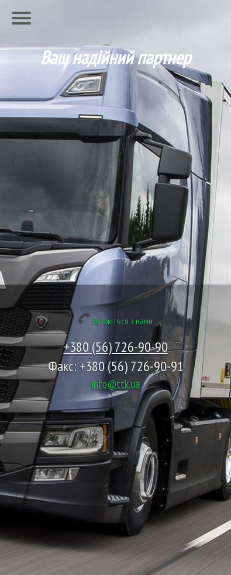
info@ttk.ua (116, 383)
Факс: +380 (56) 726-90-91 (116, 366)
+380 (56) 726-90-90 (116, 347)
